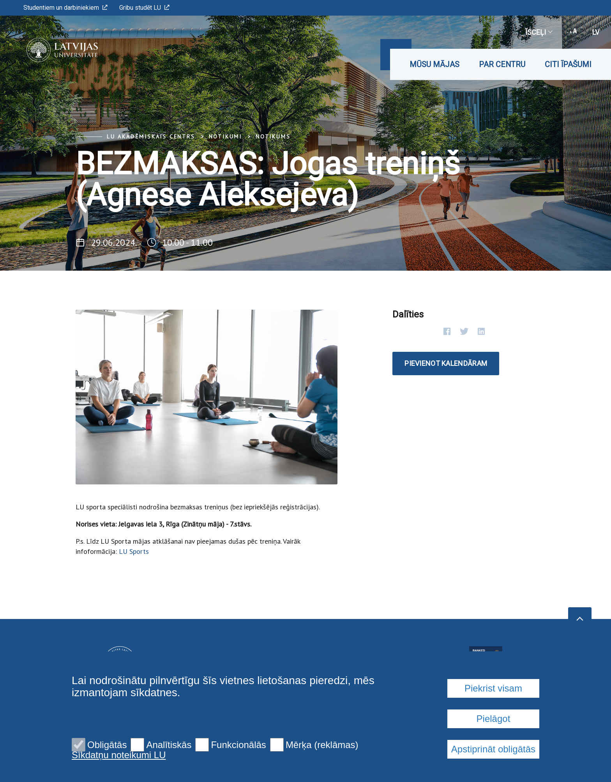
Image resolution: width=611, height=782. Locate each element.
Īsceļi (538, 32)
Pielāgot (493, 718)
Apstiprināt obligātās (493, 749)
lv (595, 32)
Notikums (273, 136)
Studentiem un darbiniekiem (65, 7)
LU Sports (134, 551)
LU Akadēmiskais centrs (151, 136)
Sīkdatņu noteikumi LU (119, 755)
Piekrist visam (493, 688)
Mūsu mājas (434, 64)
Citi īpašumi (568, 64)
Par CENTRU (502, 64)
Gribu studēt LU (144, 7)
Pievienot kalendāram (445, 363)
